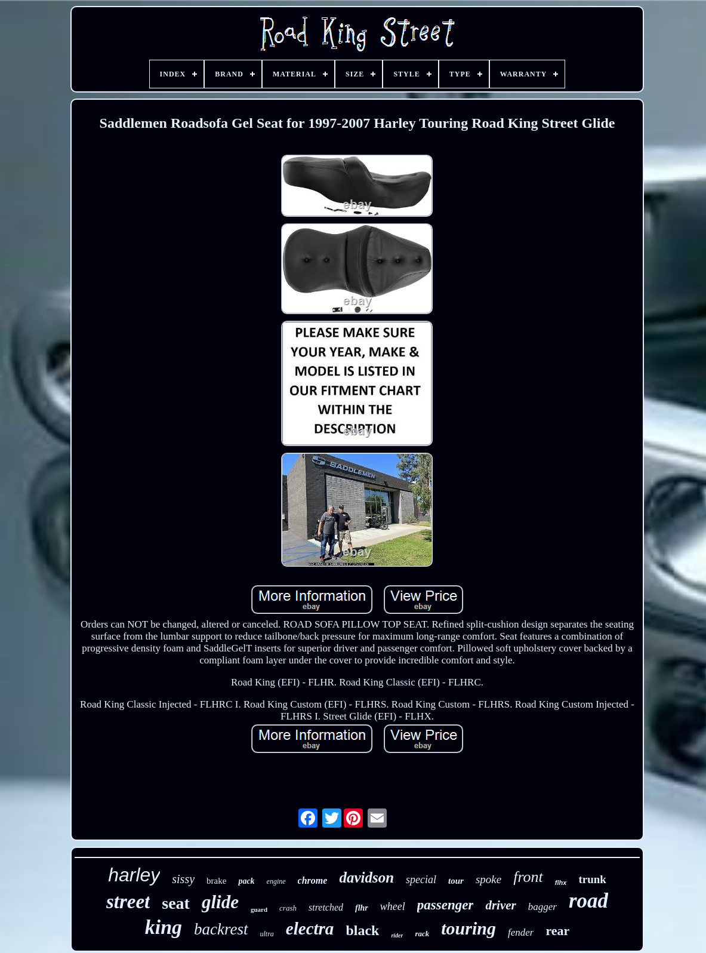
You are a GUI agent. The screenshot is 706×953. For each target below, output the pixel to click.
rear (557, 930)
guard (259, 909)
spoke (488, 879)
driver (500, 905)
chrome (313, 880)
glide (220, 901)
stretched (326, 907)
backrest (221, 929)
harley (134, 875)
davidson (366, 877)
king (163, 927)
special (421, 880)
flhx (561, 882)
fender (521, 932)
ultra (267, 934)
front (528, 877)
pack (246, 881)
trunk (592, 879)
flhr (361, 907)
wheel (392, 906)
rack (422, 933)
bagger (542, 906)
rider (397, 935)
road (588, 900)
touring (468, 928)
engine (276, 881)
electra (310, 928)
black (362, 930)
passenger (445, 904)
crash (288, 907)
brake (216, 881)
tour (456, 881)
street (128, 901)
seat (176, 903)
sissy (183, 879)
